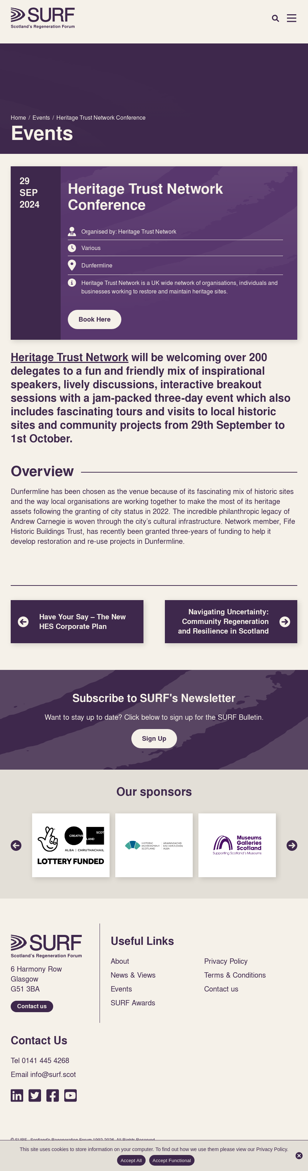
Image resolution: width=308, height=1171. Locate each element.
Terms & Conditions (235, 974)
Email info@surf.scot (43, 1074)
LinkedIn (17, 1095)
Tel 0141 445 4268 (40, 1060)
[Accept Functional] (299, 1155)
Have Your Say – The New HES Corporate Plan (77, 621)
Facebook (52, 1095)
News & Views (133, 974)
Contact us (32, 1006)
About (120, 961)
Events (121, 988)
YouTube (70, 1095)
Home (43, 18)
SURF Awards (133, 1002)
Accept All (131, 1160)
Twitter (35, 1095)
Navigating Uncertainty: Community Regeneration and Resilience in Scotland (231, 621)
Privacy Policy (226, 961)
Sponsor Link (71, 845)
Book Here (95, 319)
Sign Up (154, 738)
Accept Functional (172, 1160)
